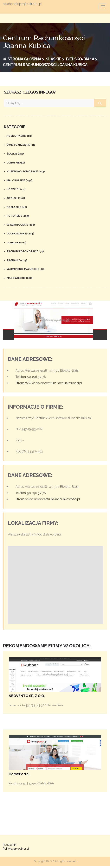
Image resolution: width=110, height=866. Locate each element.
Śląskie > (54, 59)
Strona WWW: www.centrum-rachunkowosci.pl (49, 383)
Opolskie (16, 198)
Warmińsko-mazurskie (25, 269)
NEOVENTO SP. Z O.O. (27, 696)
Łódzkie (16, 189)
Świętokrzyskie (21, 144)
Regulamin (9, 844)
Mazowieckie (19, 278)
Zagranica (17, 260)
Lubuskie (16, 162)
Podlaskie (17, 207)
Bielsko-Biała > (81, 59)
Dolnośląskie (20, 233)
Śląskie (15, 153)
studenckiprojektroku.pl (22, 4)
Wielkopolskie (21, 224)
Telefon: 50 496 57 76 (31, 377)
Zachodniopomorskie (25, 251)
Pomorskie (18, 215)
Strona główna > (23, 59)
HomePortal (19, 774)
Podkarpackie (19, 135)
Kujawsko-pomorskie (26, 171)
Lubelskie (16, 242)
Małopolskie (19, 180)
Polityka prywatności (16, 848)
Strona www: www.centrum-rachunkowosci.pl (48, 499)
